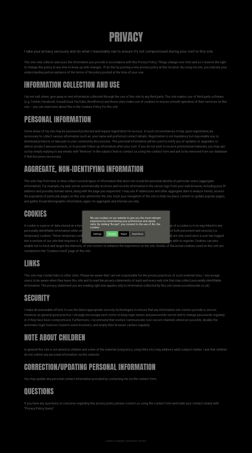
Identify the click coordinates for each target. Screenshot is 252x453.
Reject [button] (124, 234)
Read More (137, 234)
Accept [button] (112, 234)
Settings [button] (97, 234)
